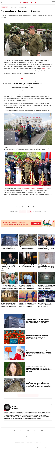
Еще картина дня (28, 395)
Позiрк (43, 68)
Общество (4, 7)
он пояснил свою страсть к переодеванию (32, 188)
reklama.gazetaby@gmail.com (46, 447)
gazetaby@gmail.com (35, 447)
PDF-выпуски (26, 436)
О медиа (31, 436)
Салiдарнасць (22, 7)
